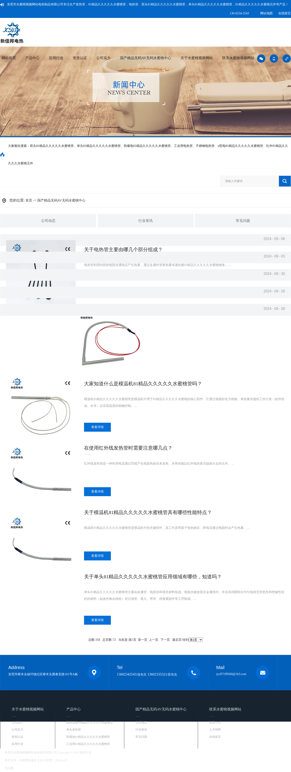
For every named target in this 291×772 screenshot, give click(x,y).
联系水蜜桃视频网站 (238, 58)
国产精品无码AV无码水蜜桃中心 (145, 58)
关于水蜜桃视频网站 (197, 58)
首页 (28, 200)
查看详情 (97, 427)
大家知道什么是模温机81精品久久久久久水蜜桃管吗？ (143, 383)
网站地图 (266, 13)
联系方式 (215, 722)
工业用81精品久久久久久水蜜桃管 (88, 744)
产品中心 (32, 58)
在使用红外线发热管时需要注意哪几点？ (128, 448)
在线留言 (284, 13)
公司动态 (48, 221)
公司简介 (17, 722)
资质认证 (80, 58)
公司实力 (103, 58)
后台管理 (45, 760)
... (184, 402)
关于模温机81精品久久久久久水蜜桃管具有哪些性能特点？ (148, 512)
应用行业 (56, 58)
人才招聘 (215, 729)
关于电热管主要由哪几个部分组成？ (123, 249)
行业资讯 (145, 221)
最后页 (177, 639)
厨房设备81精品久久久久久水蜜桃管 (89, 722)
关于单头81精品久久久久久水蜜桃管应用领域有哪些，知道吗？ (153, 576)
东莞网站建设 (28, 760)
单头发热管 (73, 729)
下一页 (165, 639)
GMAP (61, 760)
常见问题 (243, 221)
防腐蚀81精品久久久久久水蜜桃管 (88, 736)
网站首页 (9, 58)
